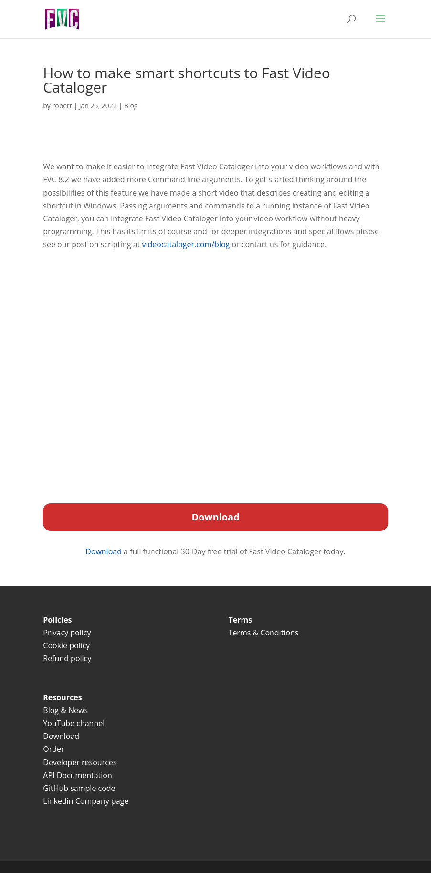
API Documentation (77, 775)
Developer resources (79, 762)
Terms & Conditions (265, 632)
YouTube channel (74, 723)
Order (53, 749)
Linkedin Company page (85, 801)
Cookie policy (66, 645)
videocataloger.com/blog (186, 244)
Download (104, 551)
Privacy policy (67, 632)
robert (62, 105)
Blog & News (65, 710)
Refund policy (67, 658)
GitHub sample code (79, 788)
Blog (131, 105)
